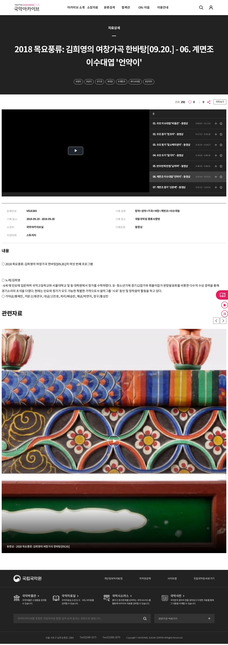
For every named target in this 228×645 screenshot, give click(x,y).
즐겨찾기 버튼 (224, 305)
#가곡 (98, 81)
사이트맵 (170, 579)
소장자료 (92, 7)
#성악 (87, 81)
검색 (144, 619)
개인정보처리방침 (109, 579)
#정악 (76, 81)
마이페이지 (211, 7)
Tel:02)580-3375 (88, 638)
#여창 (110, 81)
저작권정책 (142, 579)
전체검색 (201, 7)
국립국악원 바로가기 (203, 579)
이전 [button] (215, 321)
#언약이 (151, 81)
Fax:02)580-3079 (111, 638)
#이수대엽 (136, 81)
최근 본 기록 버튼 (224, 313)
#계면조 (122, 81)
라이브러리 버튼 (222, 295)
